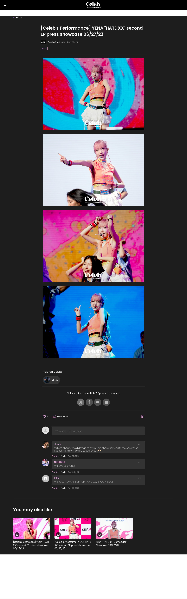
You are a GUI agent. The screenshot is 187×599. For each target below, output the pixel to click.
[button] (80, 402)
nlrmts (57, 444)
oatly (56, 477)
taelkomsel (59, 461)
